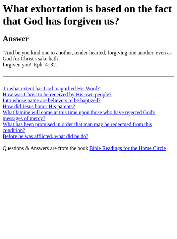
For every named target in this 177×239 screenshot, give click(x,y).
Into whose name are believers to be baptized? (51, 100)
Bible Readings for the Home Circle (127, 148)
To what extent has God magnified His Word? (51, 88)
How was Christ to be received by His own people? (57, 94)
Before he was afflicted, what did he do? (45, 136)
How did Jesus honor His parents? (39, 106)
